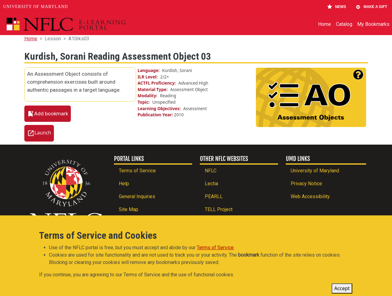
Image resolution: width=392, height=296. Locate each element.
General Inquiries (137, 196)
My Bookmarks (373, 24)
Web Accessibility (310, 196)
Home (324, 24)
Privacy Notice (306, 183)
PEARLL (214, 196)
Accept (342, 290)
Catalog (344, 24)
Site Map (128, 209)
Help (124, 183)
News (336, 6)
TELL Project (218, 209)
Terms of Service (137, 171)
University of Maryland (35, 6)
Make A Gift (371, 6)
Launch (42, 133)
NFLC (210, 171)
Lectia (211, 183)
